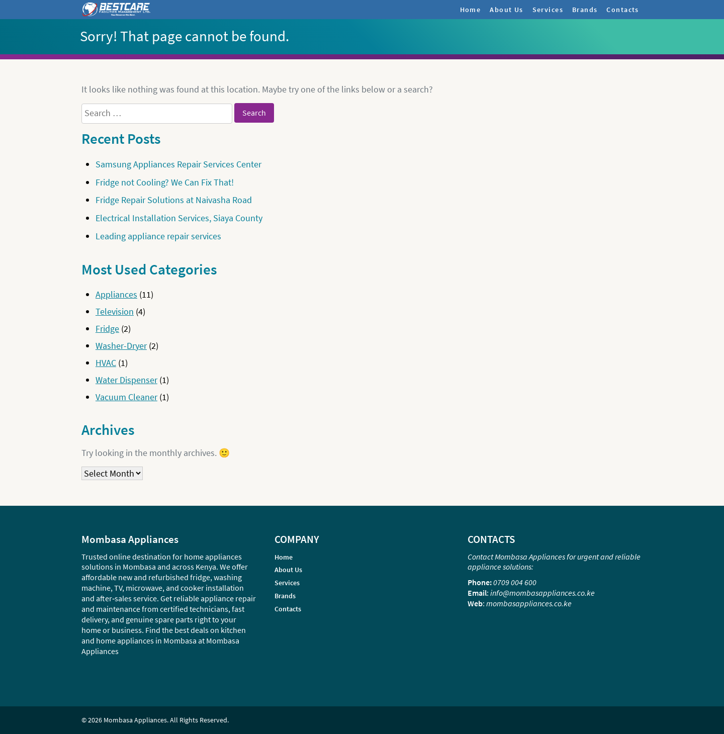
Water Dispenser (126, 380)
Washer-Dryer (121, 345)
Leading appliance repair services (158, 236)
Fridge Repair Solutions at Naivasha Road (174, 200)
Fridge (107, 328)
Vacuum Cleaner (126, 397)
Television (115, 311)
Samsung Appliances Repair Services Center (178, 164)
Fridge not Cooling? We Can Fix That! (165, 182)
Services (547, 9)
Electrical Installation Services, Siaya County (179, 218)
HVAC (106, 363)
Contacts (622, 9)
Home (470, 9)
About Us (506, 9)
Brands (585, 9)
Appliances (116, 294)
